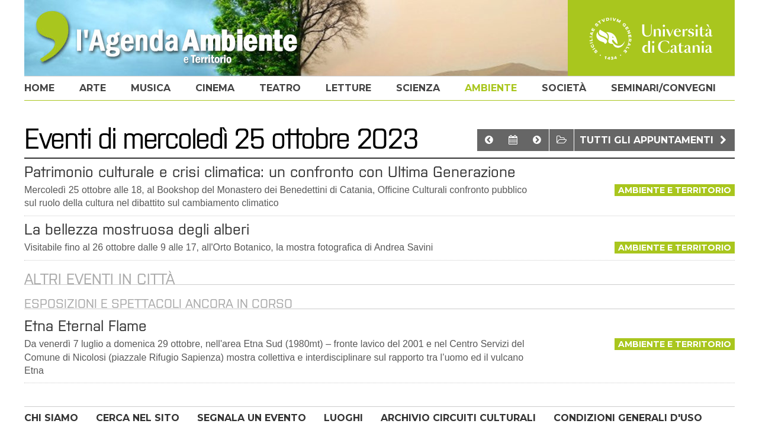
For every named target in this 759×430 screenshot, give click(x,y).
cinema (214, 88)
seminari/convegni (663, 88)
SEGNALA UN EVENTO (251, 417)
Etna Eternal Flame (85, 326)
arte (92, 88)
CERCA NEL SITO (137, 417)
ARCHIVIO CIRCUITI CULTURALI (458, 417)
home (39, 88)
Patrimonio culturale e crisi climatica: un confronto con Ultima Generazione (270, 172)
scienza (418, 88)
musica (151, 88)
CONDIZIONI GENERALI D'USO (628, 417)
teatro (280, 88)
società (564, 88)
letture (348, 88)
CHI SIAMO (51, 417)
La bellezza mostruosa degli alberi (136, 229)
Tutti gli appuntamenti (654, 140)
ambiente (491, 88)
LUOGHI (343, 417)
